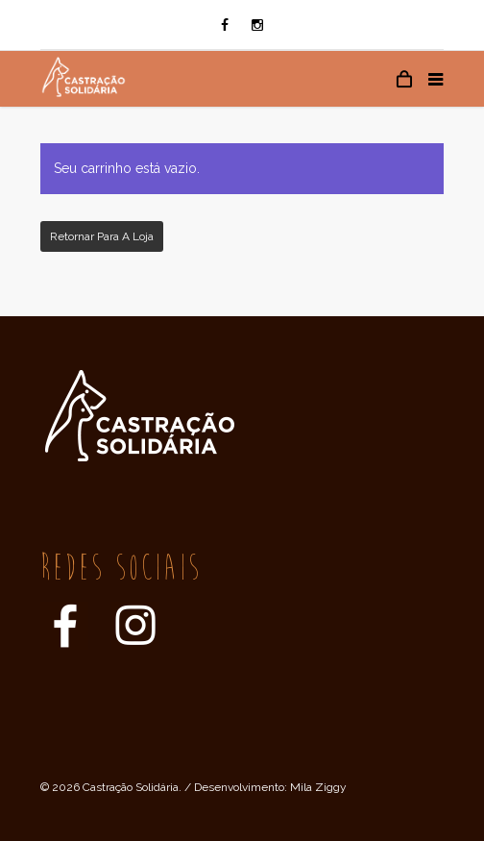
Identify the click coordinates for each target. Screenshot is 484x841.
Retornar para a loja (102, 236)
